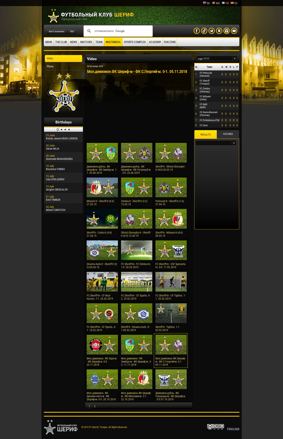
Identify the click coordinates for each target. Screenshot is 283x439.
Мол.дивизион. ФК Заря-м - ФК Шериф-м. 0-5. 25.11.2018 (102, 361)
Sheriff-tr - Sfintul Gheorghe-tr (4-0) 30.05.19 (170, 168)
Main (48, 42)
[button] (235, 58)
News (73, 42)
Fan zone (170, 42)
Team (99, 42)
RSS (72, 31)
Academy (155, 42)
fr (225, 3)
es (234, 3)
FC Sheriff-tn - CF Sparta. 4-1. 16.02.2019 (101, 328)
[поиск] (117, 31)
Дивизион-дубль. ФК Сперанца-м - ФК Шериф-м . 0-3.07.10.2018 (170, 396)
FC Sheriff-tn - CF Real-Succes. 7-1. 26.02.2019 (100, 297)
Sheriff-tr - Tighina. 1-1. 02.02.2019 (167, 328)
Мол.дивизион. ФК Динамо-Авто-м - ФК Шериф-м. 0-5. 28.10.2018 (101, 396)
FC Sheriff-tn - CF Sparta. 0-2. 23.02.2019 (135, 297)
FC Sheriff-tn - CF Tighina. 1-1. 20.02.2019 (170, 297)
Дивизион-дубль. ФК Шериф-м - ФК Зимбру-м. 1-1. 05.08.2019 (102, 169)
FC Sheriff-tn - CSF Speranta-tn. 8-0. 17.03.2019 (170, 265)
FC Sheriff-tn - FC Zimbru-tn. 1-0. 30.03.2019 (136, 265)
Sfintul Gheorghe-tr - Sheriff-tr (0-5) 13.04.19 (136, 234)
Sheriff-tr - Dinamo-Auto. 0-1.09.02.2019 (135, 328)
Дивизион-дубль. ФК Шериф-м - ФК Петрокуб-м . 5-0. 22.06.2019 (136, 169)
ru (206, 3)
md (216, 3)
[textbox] (214, 58)
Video (50, 58)
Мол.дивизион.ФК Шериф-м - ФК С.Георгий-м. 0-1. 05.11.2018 (170, 361)
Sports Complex (135, 42)
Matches (86, 42)
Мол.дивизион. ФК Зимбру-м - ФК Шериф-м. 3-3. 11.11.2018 (136, 361)
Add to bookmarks (56, 31)
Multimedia (113, 42)
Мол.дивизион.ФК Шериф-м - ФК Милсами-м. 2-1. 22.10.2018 (136, 396)
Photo (50, 66)
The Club (61, 42)
